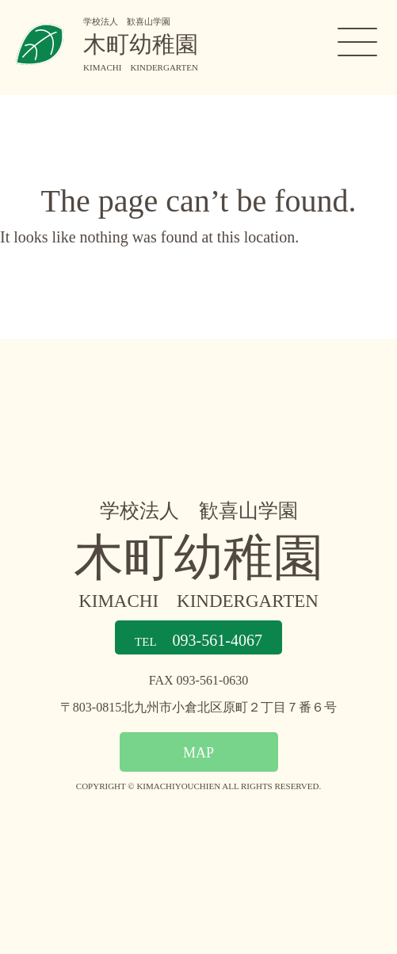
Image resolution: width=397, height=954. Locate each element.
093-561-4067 (198, 639)
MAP (198, 752)
